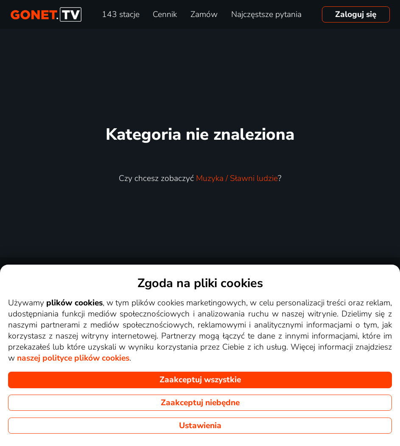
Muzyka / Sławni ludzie (237, 178)
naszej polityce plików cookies (73, 358)
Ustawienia (200, 425)
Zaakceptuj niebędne (200, 402)
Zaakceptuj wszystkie (200, 379)
